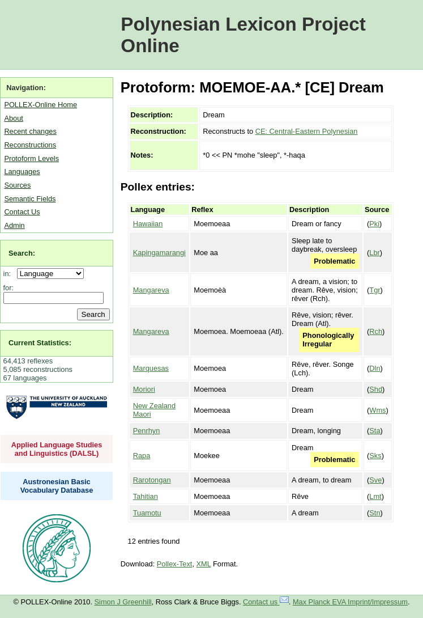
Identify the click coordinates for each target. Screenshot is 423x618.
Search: (21, 253)
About (13, 118)
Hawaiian (148, 223)
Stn (374, 513)
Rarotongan (152, 480)
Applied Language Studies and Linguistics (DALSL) (56, 449)
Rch (375, 331)
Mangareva (151, 290)
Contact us (266, 602)
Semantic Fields (29, 198)
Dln (374, 368)
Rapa (142, 455)
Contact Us (22, 212)
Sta (374, 430)
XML (203, 564)
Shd (375, 389)
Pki (374, 223)
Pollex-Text (175, 564)
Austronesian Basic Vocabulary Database (56, 485)
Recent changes (30, 131)
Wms (377, 410)
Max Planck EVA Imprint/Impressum (350, 602)
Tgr (374, 290)
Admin (14, 225)
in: (9, 273)
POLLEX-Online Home (40, 104)
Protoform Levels (31, 158)
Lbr (374, 252)
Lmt (375, 496)
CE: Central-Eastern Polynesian (306, 131)
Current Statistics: (39, 342)
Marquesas (151, 368)
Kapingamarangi (159, 252)
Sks (375, 455)
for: (8, 287)
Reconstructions (30, 145)
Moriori (144, 389)
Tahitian (145, 496)
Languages (22, 171)
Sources (17, 185)
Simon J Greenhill (123, 602)
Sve (375, 480)
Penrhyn (146, 430)
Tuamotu (147, 513)
